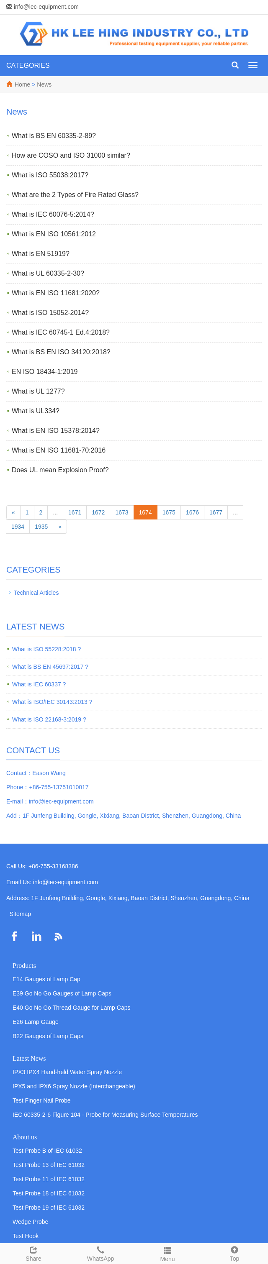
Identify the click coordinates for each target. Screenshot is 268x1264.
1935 (41, 526)
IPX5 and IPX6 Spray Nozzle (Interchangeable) (74, 1086)
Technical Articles (36, 592)
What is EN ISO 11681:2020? (56, 293)
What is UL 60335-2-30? (48, 273)
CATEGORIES (28, 65)
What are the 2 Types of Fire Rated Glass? (75, 194)
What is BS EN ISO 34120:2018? (61, 352)
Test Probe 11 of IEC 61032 (49, 1179)
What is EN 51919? (41, 253)
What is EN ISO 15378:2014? (56, 430)
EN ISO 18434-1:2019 (44, 371)
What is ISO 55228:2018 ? (46, 649)
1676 (192, 512)
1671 (74, 512)
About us (25, 1137)
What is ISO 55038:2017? (50, 175)
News (44, 84)
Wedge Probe (30, 1221)
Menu (167, 1253)
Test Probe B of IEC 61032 (47, 1150)
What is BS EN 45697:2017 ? (50, 666)
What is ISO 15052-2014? (50, 312)
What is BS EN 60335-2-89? (54, 135)
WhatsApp (100, 1253)
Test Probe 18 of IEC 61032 (49, 1193)
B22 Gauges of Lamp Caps (48, 1036)
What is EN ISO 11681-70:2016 (59, 450)
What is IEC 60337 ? (39, 684)
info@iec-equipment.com (46, 6)
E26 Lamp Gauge (36, 1021)
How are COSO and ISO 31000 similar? (71, 155)
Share (33, 1253)
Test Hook (26, 1236)
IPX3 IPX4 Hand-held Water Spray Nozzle (67, 1072)
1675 (168, 512)
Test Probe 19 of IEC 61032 (49, 1207)
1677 (215, 512)
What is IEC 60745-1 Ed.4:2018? (61, 332)
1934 (17, 526)
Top (234, 1253)
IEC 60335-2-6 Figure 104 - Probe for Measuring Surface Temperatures (105, 1114)
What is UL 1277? (38, 391)
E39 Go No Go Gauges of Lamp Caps (62, 993)
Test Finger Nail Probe (42, 1100)
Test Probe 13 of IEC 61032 (49, 1165)
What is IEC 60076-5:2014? (53, 214)
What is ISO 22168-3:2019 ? (49, 719)
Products (24, 965)
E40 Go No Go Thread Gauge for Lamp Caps (71, 1007)
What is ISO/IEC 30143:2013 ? (52, 702)
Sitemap (20, 914)
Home (22, 84)
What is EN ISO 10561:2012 (54, 234)
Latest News (29, 1058)
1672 (98, 512)
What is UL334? (35, 411)
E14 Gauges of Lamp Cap (46, 979)
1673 (121, 512)
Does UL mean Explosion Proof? (60, 469)
